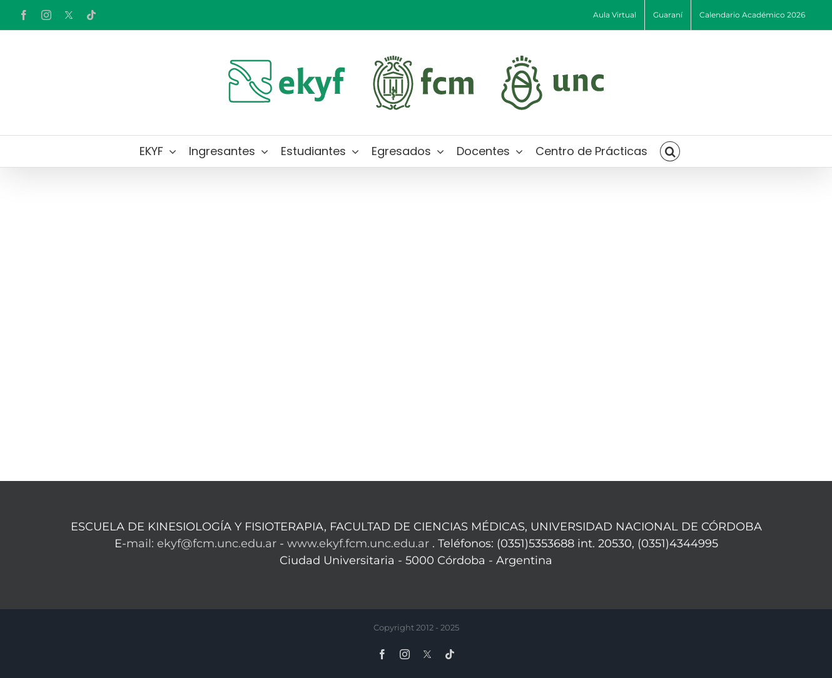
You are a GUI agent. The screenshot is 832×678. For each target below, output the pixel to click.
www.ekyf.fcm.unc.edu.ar (359, 543)
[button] (670, 151)
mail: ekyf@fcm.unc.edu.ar (201, 543)
